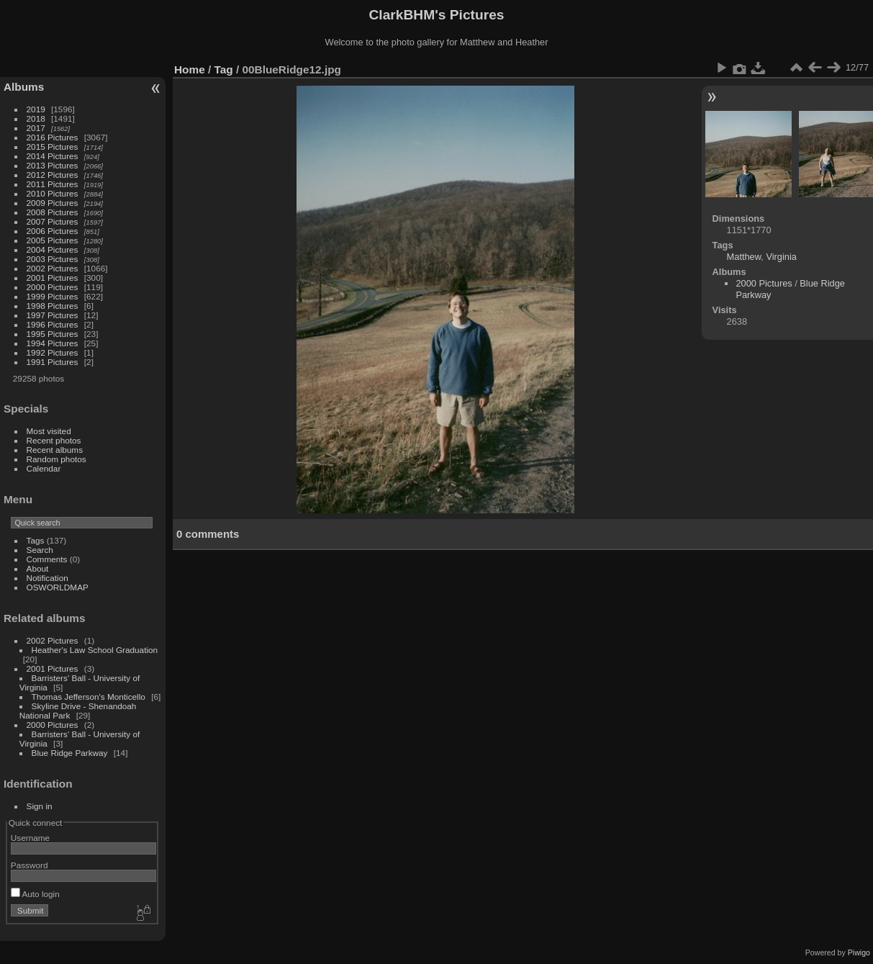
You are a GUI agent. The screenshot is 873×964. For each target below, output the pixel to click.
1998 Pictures (52, 305)
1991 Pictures (52, 361)
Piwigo (859, 952)
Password (29, 865)
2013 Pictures (52, 165)
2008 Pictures (52, 212)
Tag (223, 69)
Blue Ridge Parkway (70, 752)
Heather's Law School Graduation (95, 649)
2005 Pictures (52, 240)
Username (30, 837)
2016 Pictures (52, 137)
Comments (47, 559)
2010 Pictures (52, 193)
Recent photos (54, 440)
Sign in (40, 806)
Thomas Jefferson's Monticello (88, 696)
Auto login (35, 893)
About (38, 568)
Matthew (744, 256)
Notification (47, 577)
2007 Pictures (52, 221)
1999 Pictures (52, 296)
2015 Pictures (52, 146)
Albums (24, 87)
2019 (36, 109)
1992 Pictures (52, 352)
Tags (36, 540)
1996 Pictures (52, 324)
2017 (36, 127)
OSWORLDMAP (58, 587)
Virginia (781, 256)
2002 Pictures (52, 268)
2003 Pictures (52, 258)
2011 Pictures (52, 184)
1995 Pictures (52, 333)
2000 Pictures (52, 287)
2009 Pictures (52, 202)
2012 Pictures (52, 174)
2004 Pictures (52, 249)
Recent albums (55, 449)
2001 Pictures (52, 277)
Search (40, 549)
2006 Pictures (52, 230)
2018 (36, 118)
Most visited (49, 431)
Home (189, 69)
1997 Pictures (52, 315)
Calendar (44, 468)
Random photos (56, 459)
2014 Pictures (52, 156)
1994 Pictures (52, 343)
